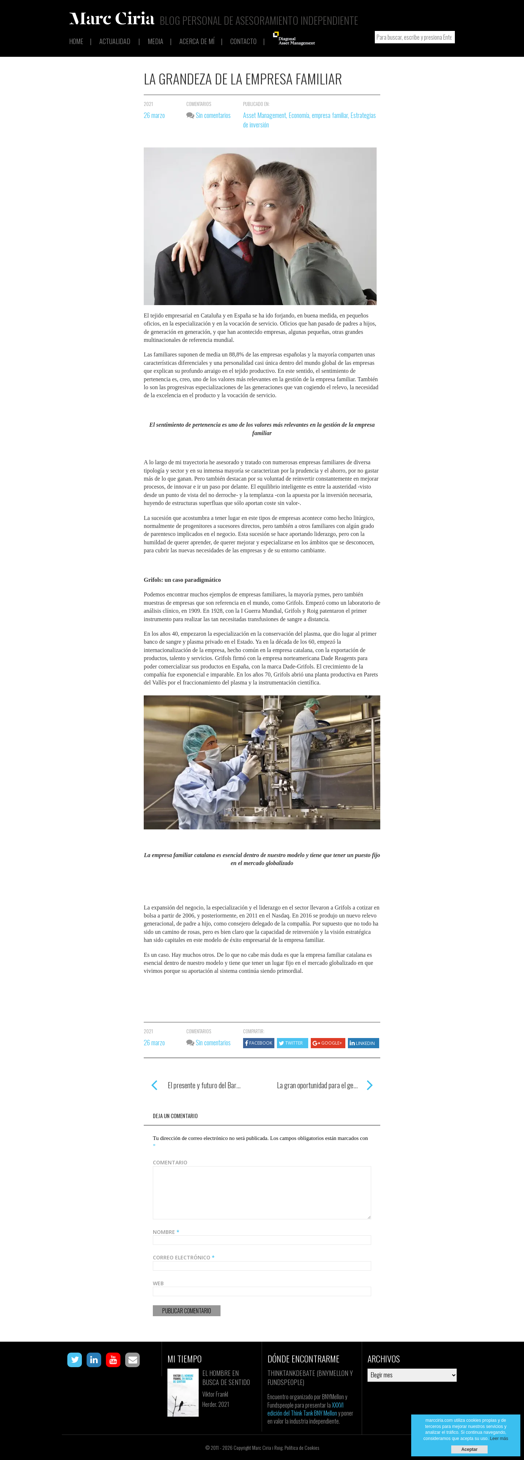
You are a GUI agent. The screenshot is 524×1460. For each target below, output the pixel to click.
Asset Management (264, 115)
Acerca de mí (196, 41)
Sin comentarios (208, 115)
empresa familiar (330, 115)
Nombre (166, 1231)
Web (158, 1283)
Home (76, 41)
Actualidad (114, 41)
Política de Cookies (302, 1447)
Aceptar (469, 1449)
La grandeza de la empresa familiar (243, 78)
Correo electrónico (184, 1257)
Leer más (499, 1438)
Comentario (170, 1162)
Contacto (243, 41)
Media (155, 41)
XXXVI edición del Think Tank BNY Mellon (305, 1409)
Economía (299, 115)
